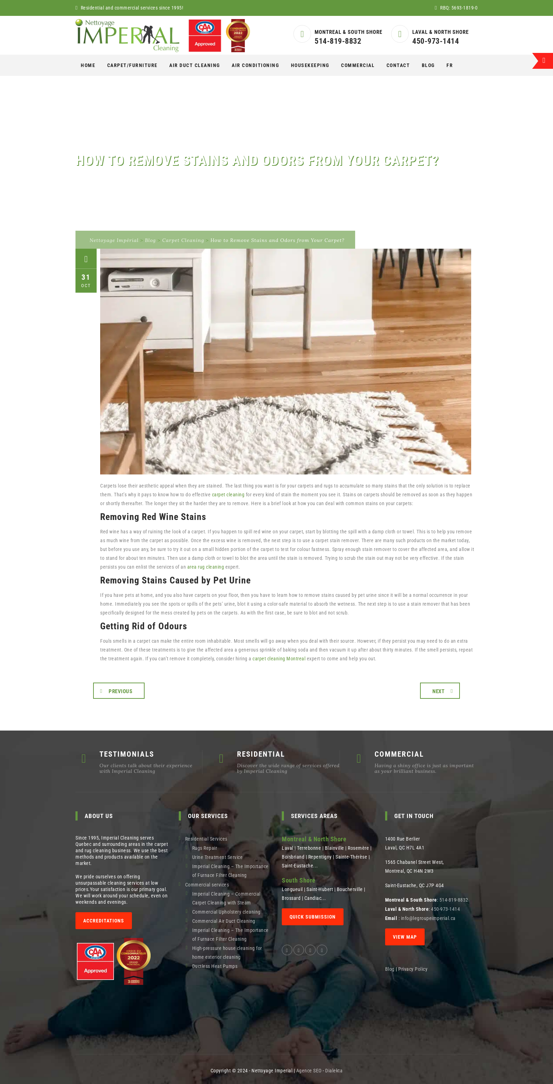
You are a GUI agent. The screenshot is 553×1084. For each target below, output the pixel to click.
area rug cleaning (205, 567)
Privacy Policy (413, 969)
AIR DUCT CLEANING (194, 65)
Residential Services (206, 839)
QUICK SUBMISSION (313, 917)
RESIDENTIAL (261, 754)
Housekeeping (310, 65)
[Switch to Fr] (449, 65)
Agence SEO (309, 1070)
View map (405, 937)
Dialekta (333, 1070)
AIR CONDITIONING (255, 65)
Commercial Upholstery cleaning (226, 912)
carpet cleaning (228, 494)
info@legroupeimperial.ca (428, 918)
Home (88, 65)
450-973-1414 (435, 41)
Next (438, 691)
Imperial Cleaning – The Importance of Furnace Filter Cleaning (230, 871)
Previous (120, 691)
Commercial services (207, 885)
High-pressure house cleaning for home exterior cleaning (227, 952)
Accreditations (103, 920)
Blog (428, 65)
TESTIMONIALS (126, 754)
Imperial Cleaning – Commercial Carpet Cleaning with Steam (226, 898)
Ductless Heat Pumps (215, 966)
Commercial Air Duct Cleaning (223, 921)
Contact (398, 65)
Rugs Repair (204, 848)
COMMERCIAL (358, 65)
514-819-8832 (338, 41)
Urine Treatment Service (217, 857)
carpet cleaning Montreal (279, 658)
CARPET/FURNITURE (132, 65)
